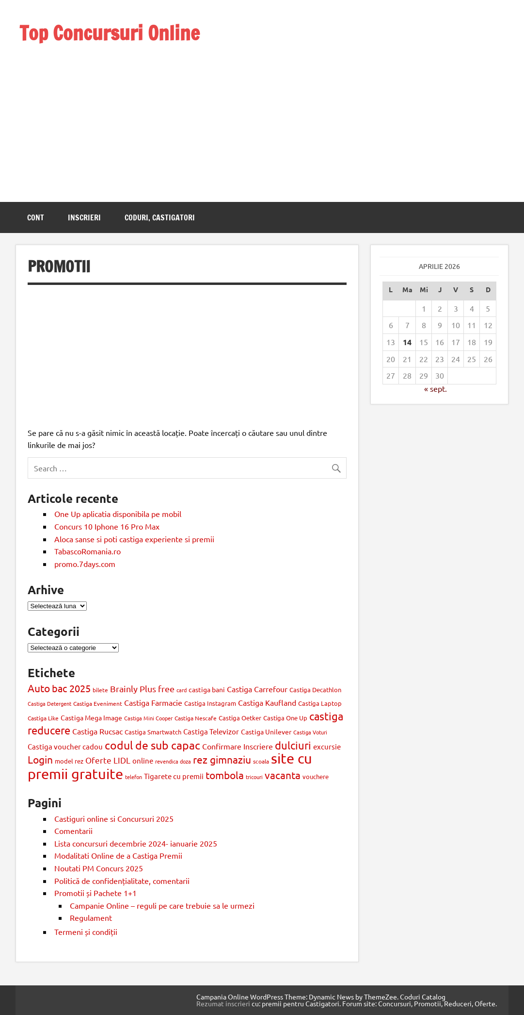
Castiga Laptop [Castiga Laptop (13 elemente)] (320, 703)
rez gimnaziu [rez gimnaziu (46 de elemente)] (222, 759)
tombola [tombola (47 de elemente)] (225, 774)
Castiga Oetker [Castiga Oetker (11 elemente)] (240, 718)
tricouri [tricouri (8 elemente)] (254, 777)
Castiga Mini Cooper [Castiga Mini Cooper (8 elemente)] (148, 718)
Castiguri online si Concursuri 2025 (114, 818)
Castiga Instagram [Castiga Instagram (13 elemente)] (210, 703)
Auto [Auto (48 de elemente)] (39, 688)
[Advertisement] (109, 111)
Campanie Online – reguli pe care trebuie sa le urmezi (162, 905)
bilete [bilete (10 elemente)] (100, 690)
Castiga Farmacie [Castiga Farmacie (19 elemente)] (153, 702)
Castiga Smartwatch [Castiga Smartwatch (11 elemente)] (153, 732)
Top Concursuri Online (109, 33)
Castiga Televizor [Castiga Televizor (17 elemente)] (211, 731)
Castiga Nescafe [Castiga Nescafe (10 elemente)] (196, 718)
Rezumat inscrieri (223, 1003)
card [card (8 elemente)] (181, 690)
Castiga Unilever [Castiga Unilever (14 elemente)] (266, 731)
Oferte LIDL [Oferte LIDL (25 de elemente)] (107, 760)
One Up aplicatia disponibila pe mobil (117, 513)
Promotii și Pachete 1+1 (95, 893)
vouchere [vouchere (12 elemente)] (315, 776)
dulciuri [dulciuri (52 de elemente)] (293, 745)
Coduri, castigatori (160, 217)
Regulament (91, 917)
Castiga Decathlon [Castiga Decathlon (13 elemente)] (315, 689)
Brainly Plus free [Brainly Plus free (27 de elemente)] (142, 688)
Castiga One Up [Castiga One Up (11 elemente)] (285, 718)
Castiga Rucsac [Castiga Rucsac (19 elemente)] (97, 731)
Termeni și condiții (85, 931)
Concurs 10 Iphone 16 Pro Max (106, 526)
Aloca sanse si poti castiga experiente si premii (135, 539)
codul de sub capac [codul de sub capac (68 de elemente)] (152, 745)
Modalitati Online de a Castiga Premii (118, 855)
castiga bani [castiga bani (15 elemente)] (207, 689)
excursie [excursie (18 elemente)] (327, 746)
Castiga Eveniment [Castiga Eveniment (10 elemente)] (97, 703)
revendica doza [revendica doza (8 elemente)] (173, 761)
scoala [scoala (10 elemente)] (261, 761)
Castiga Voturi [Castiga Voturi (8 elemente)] (310, 732)
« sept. (435, 388)
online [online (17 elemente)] (142, 760)
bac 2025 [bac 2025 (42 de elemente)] (71, 688)
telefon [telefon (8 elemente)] (133, 777)
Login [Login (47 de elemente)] (40, 759)
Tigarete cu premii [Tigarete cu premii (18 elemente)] (174, 776)
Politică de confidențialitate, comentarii (122, 880)
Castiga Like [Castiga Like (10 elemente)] (43, 718)
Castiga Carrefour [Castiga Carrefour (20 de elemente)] (257, 689)
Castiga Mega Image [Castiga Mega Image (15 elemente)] (91, 717)
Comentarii (73, 830)
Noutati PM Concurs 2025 (98, 868)
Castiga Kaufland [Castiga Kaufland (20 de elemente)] (267, 702)
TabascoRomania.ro (87, 551)
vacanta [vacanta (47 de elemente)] (283, 774)
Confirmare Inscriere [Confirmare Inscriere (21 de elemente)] (237, 746)
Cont (35, 217)
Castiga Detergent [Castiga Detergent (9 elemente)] (49, 703)
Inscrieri (84, 217)
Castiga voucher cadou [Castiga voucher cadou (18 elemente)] (65, 746)
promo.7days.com (84, 563)
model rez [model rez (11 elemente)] (69, 761)
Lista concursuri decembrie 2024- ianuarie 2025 (135, 843)
